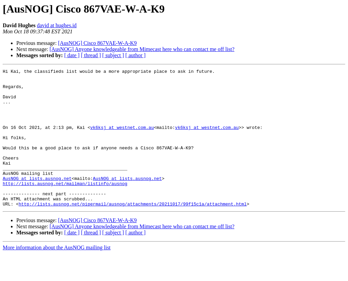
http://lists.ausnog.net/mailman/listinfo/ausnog (65, 207)
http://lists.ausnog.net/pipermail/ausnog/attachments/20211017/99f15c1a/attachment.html (133, 231)
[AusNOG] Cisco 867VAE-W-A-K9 (97, 43)
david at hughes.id (56, 25)
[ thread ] (91, 55)
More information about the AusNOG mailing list (56, 275)
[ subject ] (113, 55)
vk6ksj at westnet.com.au (122, 139)
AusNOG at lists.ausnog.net (37, 201)
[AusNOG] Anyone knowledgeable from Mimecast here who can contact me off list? (142, 49)
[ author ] (135, 55)
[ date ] (72, 55)
